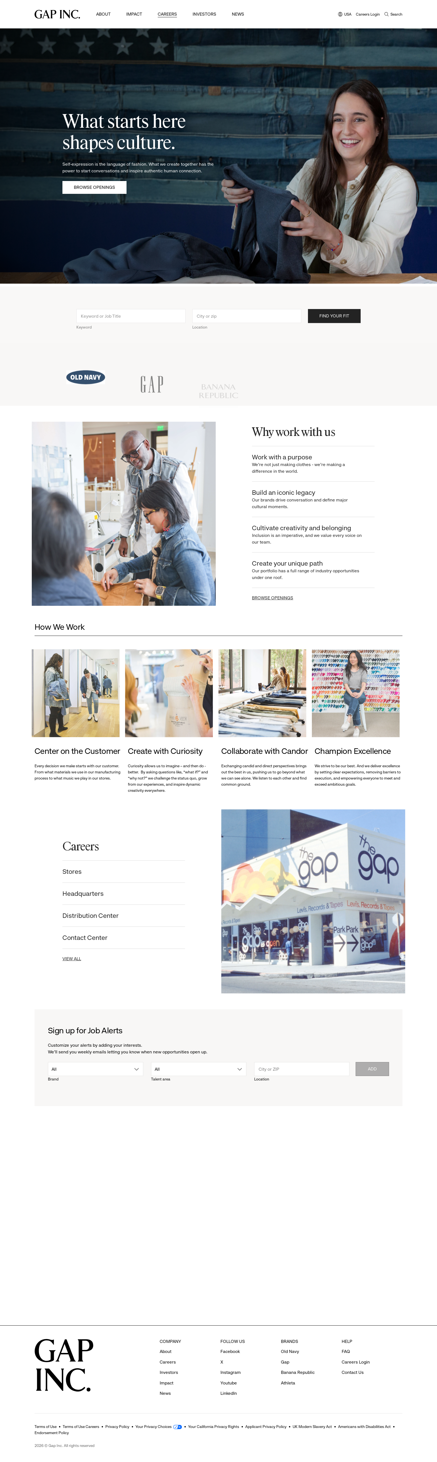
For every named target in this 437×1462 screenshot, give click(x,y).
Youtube (228, 1383)
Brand (53, 1079)
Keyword (84, 334)
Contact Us (353, 1372)
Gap (285, 1362)
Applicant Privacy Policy (266, 1426)
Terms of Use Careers (81, 1426)
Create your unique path (314, 570)
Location (199, 334)
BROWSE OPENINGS (279, 597)
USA (344, 14)
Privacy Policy (117, 1426)
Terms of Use (46, 1426)
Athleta (288, 1383)
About (103, 14)
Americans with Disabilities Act (364, 1426)
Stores (65, 871)
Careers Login (368, 14)
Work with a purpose (314, 464)
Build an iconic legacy (314, 499)
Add (372, 1069)
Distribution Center (83, 916)
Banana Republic (298, 1372)
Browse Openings (94, 187)
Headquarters (76, 894)
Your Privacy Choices (153, 1426)
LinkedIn (228, 1393)
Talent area (160, 1079)
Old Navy (290, 1351)
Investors (204, 14)
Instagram (230, 1372)
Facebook (230, 1351)
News (238, 14)
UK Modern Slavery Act (312, 1426)
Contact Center (78, 938)
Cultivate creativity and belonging (314, 535)
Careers (167, 14)
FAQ (346, 1351)
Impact (134, 14)
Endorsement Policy (52, 1432)
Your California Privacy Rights (213, 1426)
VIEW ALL (64, 958)
